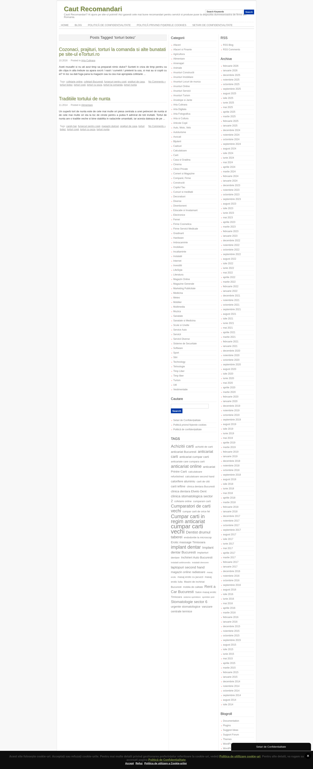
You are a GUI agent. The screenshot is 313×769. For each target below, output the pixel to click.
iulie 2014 (228, 704)
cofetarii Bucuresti (93, 81)
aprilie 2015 (229, 663)
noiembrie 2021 (231, 300)
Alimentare (87, 105)
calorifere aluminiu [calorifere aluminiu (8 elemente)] (183, 481)
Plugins (227, 725)
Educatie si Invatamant (185, 210)
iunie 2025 (228, 102)
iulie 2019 (228, 428)
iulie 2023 (228, 208)
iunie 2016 (228, 598)
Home (65, 25)
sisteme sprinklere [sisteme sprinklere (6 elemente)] (192, 597)
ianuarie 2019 (230, 456)
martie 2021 (229, 337)
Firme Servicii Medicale (185, 228)
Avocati (177, 136)
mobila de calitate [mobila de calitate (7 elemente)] (193, 586)
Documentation (231, 720)
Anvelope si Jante (182, 100)
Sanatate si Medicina (184, 320)
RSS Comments (231, 49)
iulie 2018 (228, 484)
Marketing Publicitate (184, 288)
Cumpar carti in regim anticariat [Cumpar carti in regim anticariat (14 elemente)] (188, 519)
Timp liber (178, 375)
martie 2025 (229, 116)
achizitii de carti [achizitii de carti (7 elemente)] (204, 446)
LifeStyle (177, 270)
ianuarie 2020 (230, 401)
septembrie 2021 (232, 309)
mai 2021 (228, 327)
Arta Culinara (88, 60)
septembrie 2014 (232, 695)
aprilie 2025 (229, 111)
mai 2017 (228, 548)
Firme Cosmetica (182, 224)
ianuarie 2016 (230, 621)
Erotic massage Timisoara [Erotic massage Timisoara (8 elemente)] (188, 542)
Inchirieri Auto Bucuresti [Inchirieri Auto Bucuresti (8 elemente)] (197, 557)
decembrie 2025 (231, 75)
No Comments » (157, 81)
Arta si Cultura (180, 118)
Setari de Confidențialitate (212, 25)
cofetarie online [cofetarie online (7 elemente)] (183, 501)
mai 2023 (228, 217)
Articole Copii (180, 123)
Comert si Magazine (184, 173)
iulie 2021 (228, 318)
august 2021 (229, 314)
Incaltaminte (179, 251)
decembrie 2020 (231, 350)
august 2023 (229, 203)
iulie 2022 (228, 263)
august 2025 (229, 93)
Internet (177, 260)
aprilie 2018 (229, 497)
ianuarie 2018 (230, 511)
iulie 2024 (228, 153)
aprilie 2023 (229, 222)
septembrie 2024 (232, 144)
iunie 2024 (228, 157)
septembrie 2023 (232, 199)
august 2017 (229, 534)
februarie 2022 (230, 286)
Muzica (177, 311)
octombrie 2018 (231, 470)
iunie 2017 (228, 543)
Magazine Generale (183, 283)
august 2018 (229, 479)
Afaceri (177, 45)
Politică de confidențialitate (109, 25)
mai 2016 (228, 603)
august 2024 (229, 148)
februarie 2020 (230, 396)
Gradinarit (178, 233)
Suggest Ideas (230, 730)
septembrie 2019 (232, 419)
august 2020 (229, 369)
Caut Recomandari (93, 9)
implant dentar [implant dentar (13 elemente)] (186, 547)
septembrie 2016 (232, 585)
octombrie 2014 (231, 690)
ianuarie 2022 (230, 291)
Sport (176, 352)
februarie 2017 (230, 562)
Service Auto (180, 329)
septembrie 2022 (232, 254)
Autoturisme (179, 132)
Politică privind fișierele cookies (161, 25)
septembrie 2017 (232, 530)
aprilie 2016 (229, 608)
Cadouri (177, 146)
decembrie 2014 (231, 681)
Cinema (177, 164)
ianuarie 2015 (230, 677)
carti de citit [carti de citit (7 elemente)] (203, 481)
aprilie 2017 (229, 552)
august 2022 (229, 258)
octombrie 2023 (231, 194)
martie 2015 (229, 667)
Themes (227, 739)
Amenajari (178, 63)
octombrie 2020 (231, 360)
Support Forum (231, 734)
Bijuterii (177, 141)
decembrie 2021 (231, 295)
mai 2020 (228, 383)
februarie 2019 (230, 451)
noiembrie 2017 (231, 520)
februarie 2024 (230, 176)
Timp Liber (178, 371)
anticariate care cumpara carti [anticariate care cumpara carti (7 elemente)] (188, 461)
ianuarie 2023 (230, 235)
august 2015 (229, 644)
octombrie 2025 (231, 84)
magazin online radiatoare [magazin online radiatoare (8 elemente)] (188, 572)
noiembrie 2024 (231, 134)
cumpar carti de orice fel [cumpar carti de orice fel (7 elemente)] (196, 511)
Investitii (177, 265)
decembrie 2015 (231, 626)
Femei (176, 219)
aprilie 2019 (229, 442)
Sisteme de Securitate (185, 343)
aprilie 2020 (229, 387)
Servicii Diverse (181, 339)
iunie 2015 (228, 654)
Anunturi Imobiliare (183, 77)
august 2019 (229, 424)
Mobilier (177, 302)
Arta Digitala (179, 109)
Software (178, 348)
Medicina (178, 293)
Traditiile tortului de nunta (84, 98)
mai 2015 (228, 658)
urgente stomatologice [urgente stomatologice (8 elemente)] (185, 606)
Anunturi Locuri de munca (187, 81)
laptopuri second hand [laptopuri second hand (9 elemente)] (188, 567)
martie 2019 (229, 447)
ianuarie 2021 (230, 346)
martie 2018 (229, 502)
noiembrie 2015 (231, 631)
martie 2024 (229, 171)
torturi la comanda (113, 84)
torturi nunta (130, 84)
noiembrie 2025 (231, 79)
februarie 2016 (230, 617)
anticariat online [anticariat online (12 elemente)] (186, 466)
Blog (78, 25)
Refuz (139, 763)
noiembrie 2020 (231, 355)
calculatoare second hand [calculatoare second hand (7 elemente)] (199, 476)
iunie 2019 (228, 433)
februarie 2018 (230, 507)
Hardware (178, 237)
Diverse (177, 201)
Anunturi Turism (181, 95)
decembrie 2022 (231, 240)
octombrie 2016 (231, 580)
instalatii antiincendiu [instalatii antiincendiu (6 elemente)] (180, 562)
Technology (179, 362)
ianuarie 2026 (230, 70)
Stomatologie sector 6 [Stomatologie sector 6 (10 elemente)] (189, 602)
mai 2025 (228, 107)
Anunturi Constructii (183, 72)
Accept (129, 763)
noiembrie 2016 (231, 575)
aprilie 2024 (229, 167)
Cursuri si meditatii (183, 192)
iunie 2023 (228, 213)
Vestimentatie (180, 389)
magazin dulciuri (110, 126)
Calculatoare (180, 150)
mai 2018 (228, 493)
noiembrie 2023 (231, 190)
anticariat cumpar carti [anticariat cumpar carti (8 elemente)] (194, 456)
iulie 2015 (228, 649)
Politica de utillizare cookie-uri (240, 756)
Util (175, 385)
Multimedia (179, 306)
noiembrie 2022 (231, 245)
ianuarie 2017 (230, 566)
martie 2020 (229, 392)
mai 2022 (228, 272)
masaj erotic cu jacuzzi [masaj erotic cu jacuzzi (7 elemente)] (190, 576)
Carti (175, 155)
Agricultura (179, 54)
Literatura (178, 274)
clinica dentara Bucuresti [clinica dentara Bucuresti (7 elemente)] (201, 486)
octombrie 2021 (231, 304)
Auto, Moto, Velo (182, 127)
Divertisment (180, 205)
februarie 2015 (230, 672)
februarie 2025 (230, 121)
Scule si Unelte (181, 325)
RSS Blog (228, 45)
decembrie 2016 (231, 571)
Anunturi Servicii (182, 90)
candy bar (71, 126)
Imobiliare (178, 247)
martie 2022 (229, 281)
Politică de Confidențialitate (167, 760)
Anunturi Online (181, 86)
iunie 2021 (228, 323)
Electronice (179, 215)
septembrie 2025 (232, 88)
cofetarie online (74, 81)
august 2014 (229, 699)
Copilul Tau (179, 187)
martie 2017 (229, 557)
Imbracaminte (180, 242)
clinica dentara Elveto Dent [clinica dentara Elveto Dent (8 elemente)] (188, 491)
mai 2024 (228, 162)
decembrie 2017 (231, 516)
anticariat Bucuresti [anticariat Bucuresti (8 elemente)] (183, 451)
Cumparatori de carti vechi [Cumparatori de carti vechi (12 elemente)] (191, 508)
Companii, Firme (182, 178)
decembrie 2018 (231, 461)
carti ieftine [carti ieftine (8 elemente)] (178, 486)
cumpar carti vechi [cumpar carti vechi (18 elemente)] (187, 529)
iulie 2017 (228, 539)
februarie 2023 (230, 231)
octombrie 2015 (231, 635)
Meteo (176, 297)
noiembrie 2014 (231, 686)
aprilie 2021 (229, 332)
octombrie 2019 (231, 415)
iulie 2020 (228, 373)
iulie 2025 (228, 98)
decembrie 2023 (231, 185)
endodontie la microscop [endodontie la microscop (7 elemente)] (198, 537)
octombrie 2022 (231, 249)
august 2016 (229, 589)
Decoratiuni (179, 196)
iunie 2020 (228, 378)
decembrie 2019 (231, 405)
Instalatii (177, 256)
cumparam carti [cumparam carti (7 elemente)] (202, 501)
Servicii (177, 334)
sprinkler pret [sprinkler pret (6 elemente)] (208, 597)
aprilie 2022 (229, 277)
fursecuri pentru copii (115, 81)
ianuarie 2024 (230, 180)
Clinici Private (180, 169)
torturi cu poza (94, 84)
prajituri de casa (136, 81)
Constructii (179, 182)
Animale (177, 68)
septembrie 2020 (232, 364)
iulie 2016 (228, 594)
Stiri (175, 357)
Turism (176, 380)
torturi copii (80, 84)
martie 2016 (229, 612)
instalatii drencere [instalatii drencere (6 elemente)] (200, 562)
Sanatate (178, 316)
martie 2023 (229, 226)
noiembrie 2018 (231, 465)
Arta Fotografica (181, 113)
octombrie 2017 (231, 525)
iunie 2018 (228, 488)
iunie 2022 (228, 268)
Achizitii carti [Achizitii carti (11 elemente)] (182, 446)
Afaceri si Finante (182, 49)
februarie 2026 (230, 66)
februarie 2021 (230, 341)
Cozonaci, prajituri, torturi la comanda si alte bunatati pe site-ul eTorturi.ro (112, 52)
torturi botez (66, 84)
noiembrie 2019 (231, 410)
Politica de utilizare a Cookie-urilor (165, 763)
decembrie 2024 (231, 130)
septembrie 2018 (232, 474)
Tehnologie (179, 366)
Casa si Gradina (181, 159)
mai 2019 (228, 438)
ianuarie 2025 (230, 125)
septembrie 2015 (232, 640)
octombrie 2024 (231, 139)
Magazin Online (181, 279)
